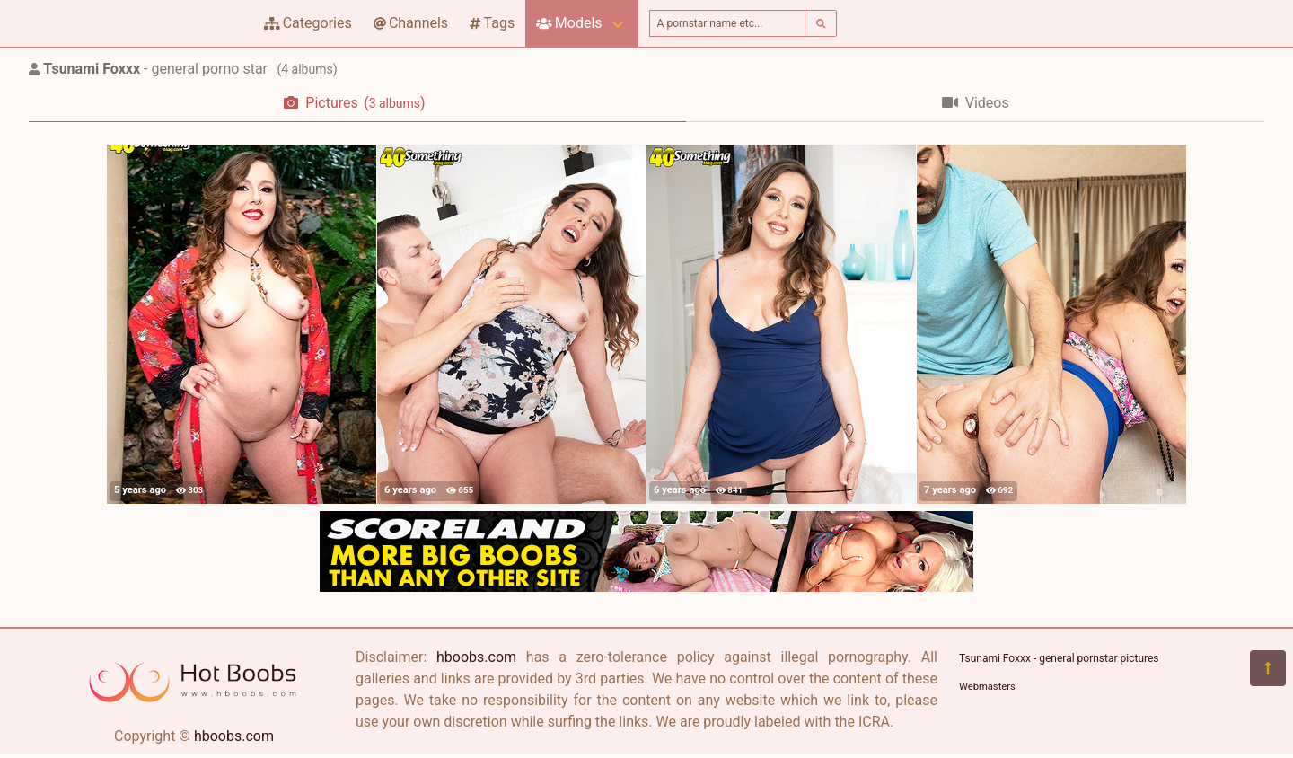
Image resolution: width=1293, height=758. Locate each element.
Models (569, 22)
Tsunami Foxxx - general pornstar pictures (1059, 658)
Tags (492, 22)
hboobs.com (234, 736)
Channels (411, 22)
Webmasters (987, 686)
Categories (308, 22)
